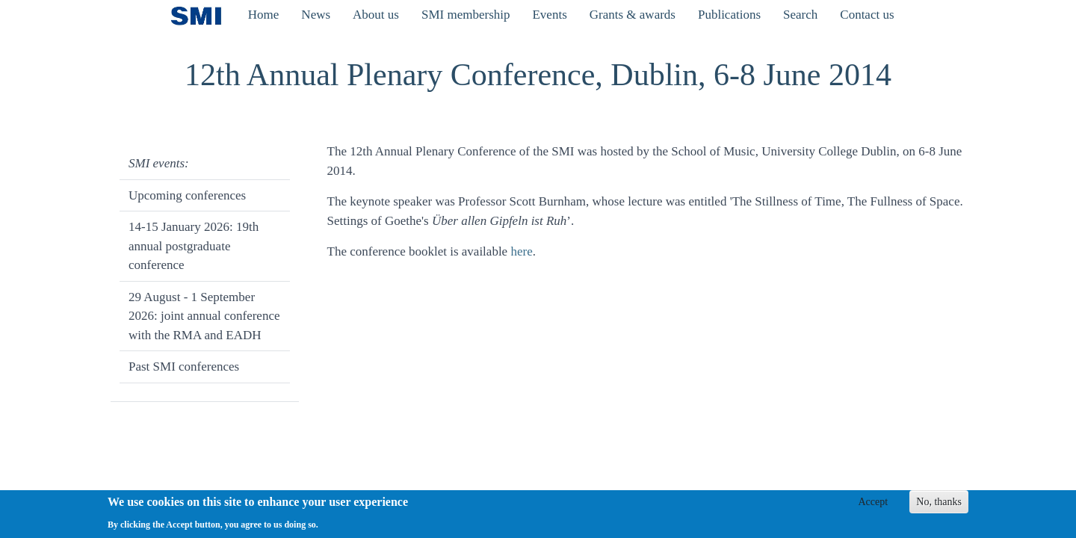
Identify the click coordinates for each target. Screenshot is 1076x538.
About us (376, 14)
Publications (729, 14)
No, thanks (939, 505)
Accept (873, 505)
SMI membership (465, 14)
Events (549, 14)
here (521, 251)
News (315, 14)
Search (800, 14)
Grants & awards (632, 14)
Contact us (867, 14)
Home (263, 14)
